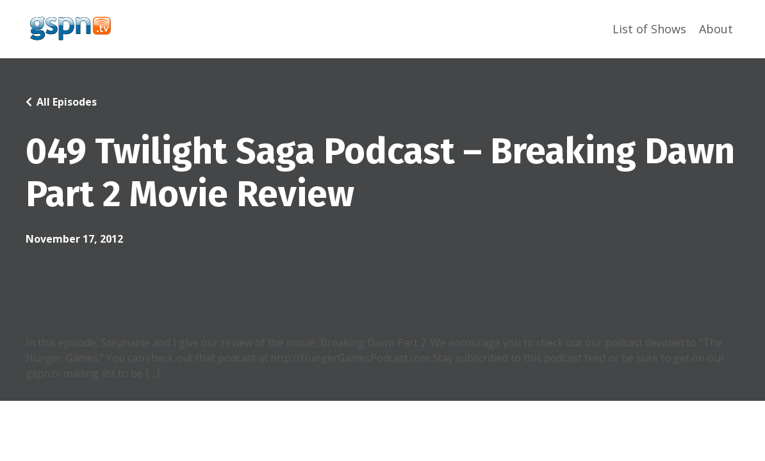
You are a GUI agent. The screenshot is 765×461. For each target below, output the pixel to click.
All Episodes (67, 102)
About (716, 28)
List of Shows (649, 28)
